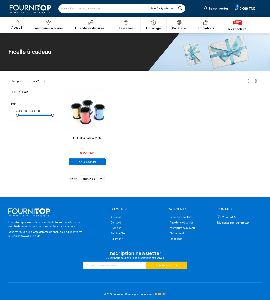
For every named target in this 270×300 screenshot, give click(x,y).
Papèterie (179, 28)
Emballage (153, 28)
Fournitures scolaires (48, 28)
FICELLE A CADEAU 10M (87, 138)
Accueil (16, 27)
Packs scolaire (236, 29)
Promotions (206, 28)
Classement (126, 28)
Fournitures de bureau (90, 28)
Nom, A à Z (37, 81)
